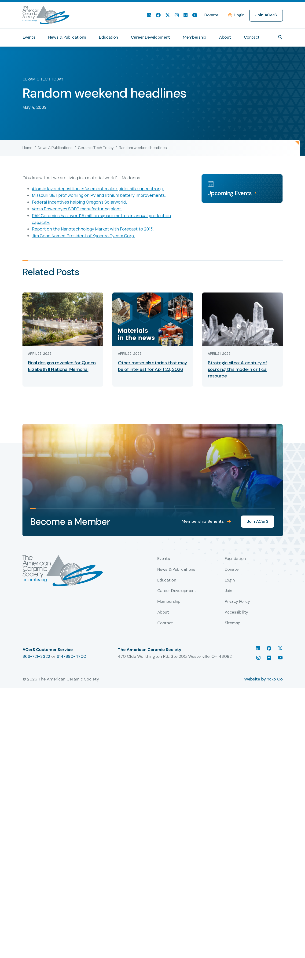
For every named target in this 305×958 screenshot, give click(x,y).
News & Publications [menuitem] (67, 37)
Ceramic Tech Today (96, 147)
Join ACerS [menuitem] (266, 15)
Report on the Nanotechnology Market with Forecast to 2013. (93, 229)
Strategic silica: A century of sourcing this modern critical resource (237, 369)
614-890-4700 (71, 947)
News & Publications (55, 147)
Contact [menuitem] (252, 37)
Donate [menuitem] (211, 15)
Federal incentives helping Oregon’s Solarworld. (79, 202)
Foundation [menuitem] (235, 849)
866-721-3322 (36, 947)
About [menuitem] (225, 37)
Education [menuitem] (108, 37)
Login (239, 15)
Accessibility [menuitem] (236, 903)
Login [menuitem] (230, 871)
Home (27, 147)
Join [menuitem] (228, 881)
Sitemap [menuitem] (232, 914)
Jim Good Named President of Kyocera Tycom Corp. (83, 235)
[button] (280, 37)
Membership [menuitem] (194, 37)
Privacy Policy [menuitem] (237, 892)
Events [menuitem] (29, 37)
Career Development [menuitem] (150, 37)
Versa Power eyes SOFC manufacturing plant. (77, 209)
